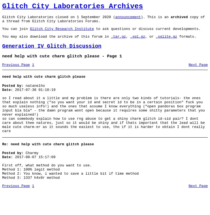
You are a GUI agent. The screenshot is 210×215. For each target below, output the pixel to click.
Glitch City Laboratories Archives (72, 7)
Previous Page (16, 72)
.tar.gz (118, 41)
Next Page (198, 72)
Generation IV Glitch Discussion (51, 52)
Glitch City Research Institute (62, 32)
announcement (128, 19)
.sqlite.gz (166, 41)
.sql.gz (137, 41)
